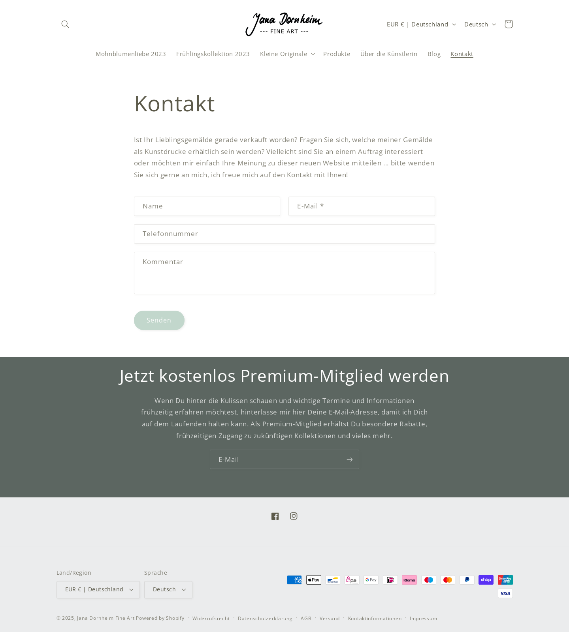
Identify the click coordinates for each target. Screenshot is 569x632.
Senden (159, 320)
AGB (306, 618)
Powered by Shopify (160, 618)
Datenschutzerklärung (265, 618)
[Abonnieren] (350, 459)
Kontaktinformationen (375, 618)
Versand (330, 618)
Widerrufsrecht (211, 618)
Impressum (423, 618)
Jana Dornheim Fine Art (105, 618)
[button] (66, 24)
